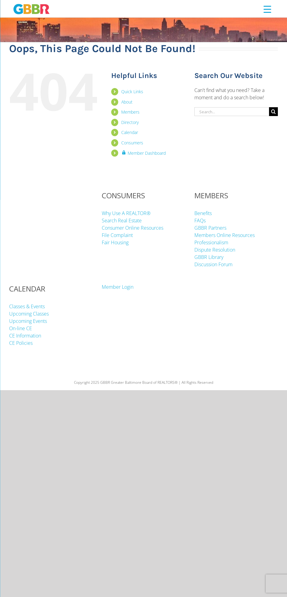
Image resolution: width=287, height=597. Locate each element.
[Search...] (231, 111)
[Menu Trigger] (267, 9)
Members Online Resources (224, 235)
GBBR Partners (210, 227)
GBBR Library (208, 257)
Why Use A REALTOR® (126, 213)
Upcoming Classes (29, 313)
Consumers (132, 143)
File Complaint (117, 235)
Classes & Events (27, 306)
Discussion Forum (213, 264)
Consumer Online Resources (132, 227)
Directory (130, 122)
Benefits (203, 213)
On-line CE (20, 328)
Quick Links (132, 91)
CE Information (25, 335)
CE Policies (21, 343)
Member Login (117, 287)
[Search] (273, 111)
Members (130, 112)
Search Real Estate (122, 220)
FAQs (200, 220)
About (127, 102)
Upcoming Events (28, 321)
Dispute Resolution (214, 249)
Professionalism (211, 242)
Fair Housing (115, 242)
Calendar (129, 132)
